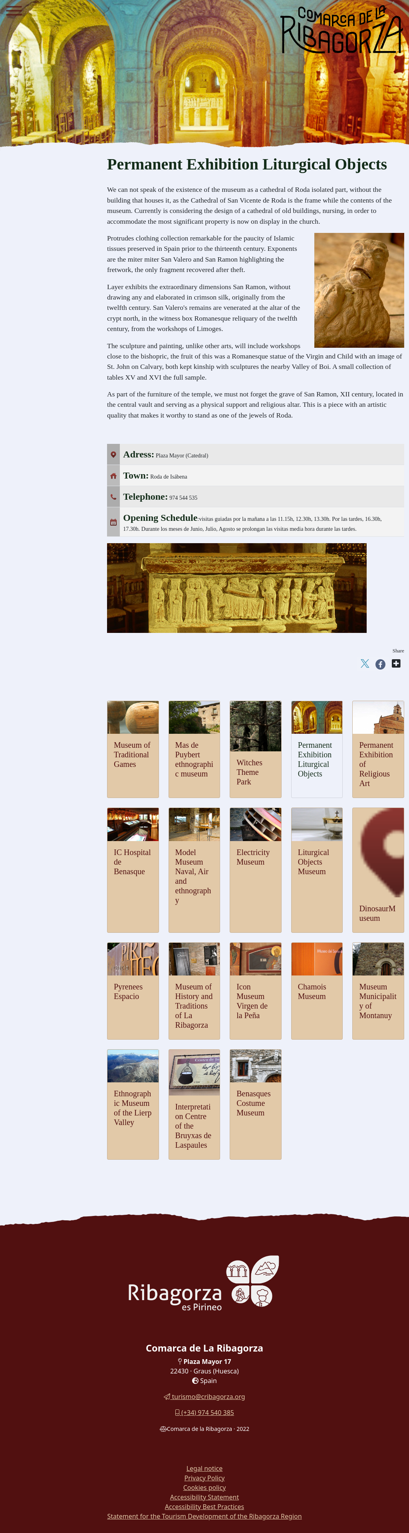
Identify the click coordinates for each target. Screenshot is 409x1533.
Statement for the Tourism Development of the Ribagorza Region (204, 1516)
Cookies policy (204, 1487)
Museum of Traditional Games (132, 754)
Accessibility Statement (204, 1497)
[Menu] (14, 12)
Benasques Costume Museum (253, 1103)
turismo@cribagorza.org (204, 1396)
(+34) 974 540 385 (204, 1412)
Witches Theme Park (249, 772)
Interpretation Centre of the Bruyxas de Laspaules (193, 1125)
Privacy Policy (205, 1478)
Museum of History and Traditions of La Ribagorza (194, 1005)
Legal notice (205, 1468)
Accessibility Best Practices (204, 1506)
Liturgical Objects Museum (314, 862)
